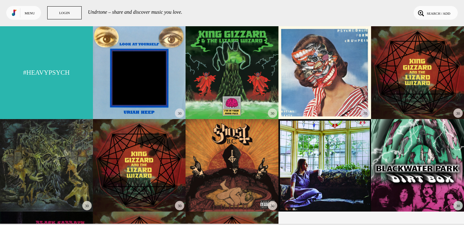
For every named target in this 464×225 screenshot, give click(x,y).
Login (64, 13)
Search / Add (433, 13)
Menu (30, 13)
